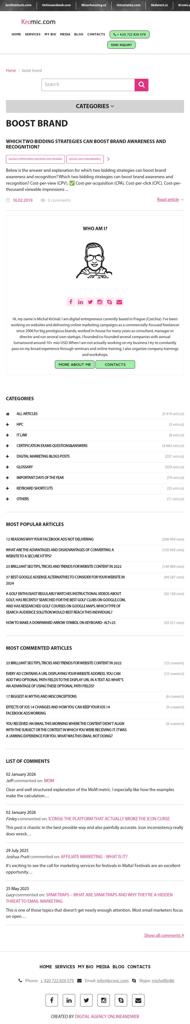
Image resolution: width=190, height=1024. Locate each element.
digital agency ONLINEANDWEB (107, 1017)
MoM (49, 781)
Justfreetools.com (18, 5)
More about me (75, 364)
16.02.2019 (22, 200)
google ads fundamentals (85, 159)
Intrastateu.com (128, 5)
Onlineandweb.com (56, 5)
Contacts (96, 34)
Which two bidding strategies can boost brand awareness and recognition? (86, 144)
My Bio (50, 34)
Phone (46, 981)
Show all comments (164, 935)
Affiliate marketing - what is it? (94, 857)
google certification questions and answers (35, 159)
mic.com (38, 22)
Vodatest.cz (159, 5)
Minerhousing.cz (93, 5)
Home (16, 34)
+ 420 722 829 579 (130, 34)
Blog (78, 34)
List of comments (28, 761)
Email (103, 981)
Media (65, 34)
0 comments (59, 200)
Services (33, 34)
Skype (153, 981)
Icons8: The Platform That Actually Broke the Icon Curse (109, 819)
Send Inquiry (121, 45)
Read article (168, 200)
